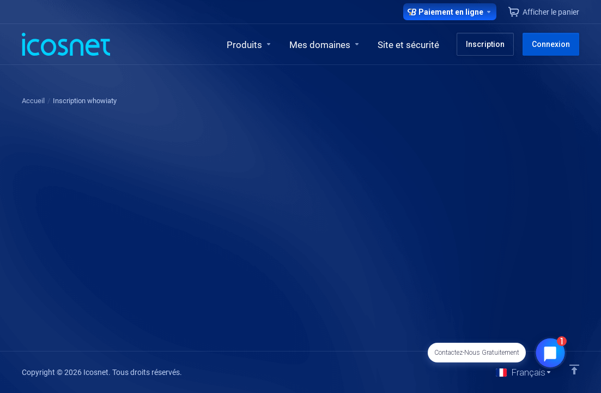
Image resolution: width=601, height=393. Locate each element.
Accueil (33, 101)
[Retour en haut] (574, 369)
